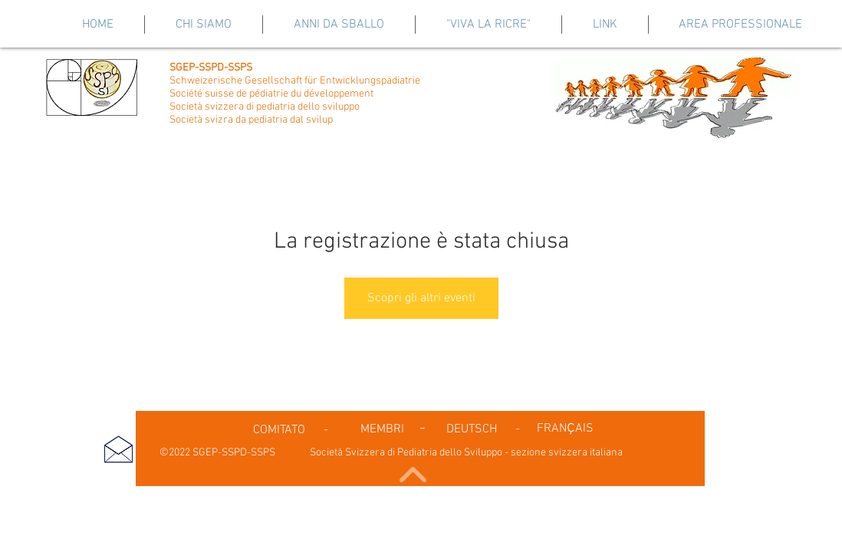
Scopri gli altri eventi (421, 298)
